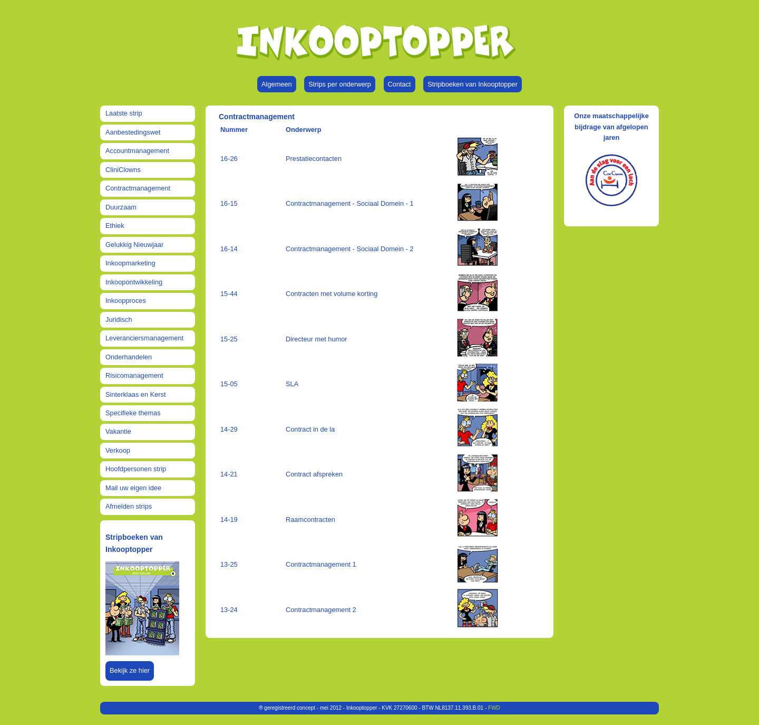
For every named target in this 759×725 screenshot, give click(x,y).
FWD (494, 708)
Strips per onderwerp (339, 84)
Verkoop (117, 450)
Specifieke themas (133, 413)
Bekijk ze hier (130, 670)
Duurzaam (121, 207)
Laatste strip (123, 113)
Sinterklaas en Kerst (135, 394)
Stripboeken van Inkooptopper (472, 84)
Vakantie (118, 431)
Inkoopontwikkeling (133, 282)
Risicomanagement (134, 375)
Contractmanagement (137, 188)
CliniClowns (123, 170)
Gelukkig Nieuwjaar (134, 245)
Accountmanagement (137, 151)
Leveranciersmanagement (144, 338)
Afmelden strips (128, 506)
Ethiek (114, 226)
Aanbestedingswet (133, 132)
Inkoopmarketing (130, 263)
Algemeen (276, 84)
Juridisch (118, 319)
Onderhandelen (128, 357)
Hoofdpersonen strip (135, 469)
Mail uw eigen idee (133, 488)
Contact (399, 84)
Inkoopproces (125, 300)
